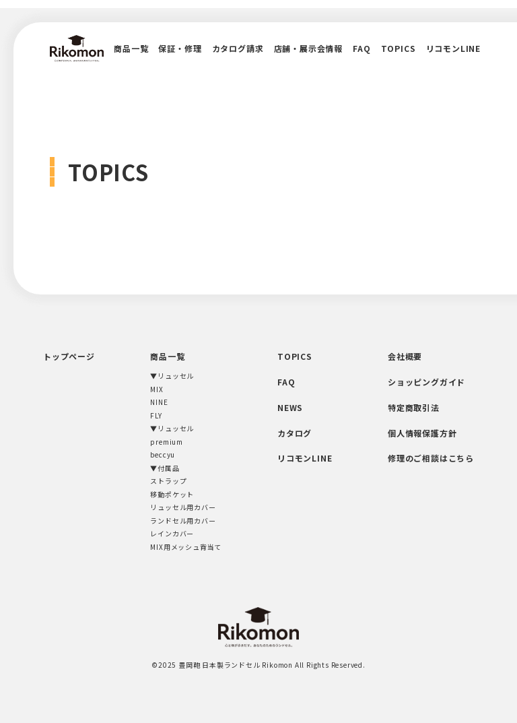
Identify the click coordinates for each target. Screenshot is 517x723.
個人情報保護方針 (422, 433)
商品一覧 (131, 48)
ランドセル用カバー (182, 520)
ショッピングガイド (426, 381)
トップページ (69, 356)
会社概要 (405, 356)
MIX (156, 389)
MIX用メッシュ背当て (185, 547)
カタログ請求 (238, 48)
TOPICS (398, 48)
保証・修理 (179, 48)
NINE (159, 402)
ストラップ (168, 481)
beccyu (162, 454)
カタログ (294, 433)
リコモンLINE (453, 48)
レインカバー (172, 533)
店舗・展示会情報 (308, 48)
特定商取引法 (414, 407)
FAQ (361, 48)
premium (166, 442)
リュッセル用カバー (182, 507)
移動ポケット (172, 494)
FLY (156, 415)
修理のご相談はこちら (431, 458)
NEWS (290, 407)
